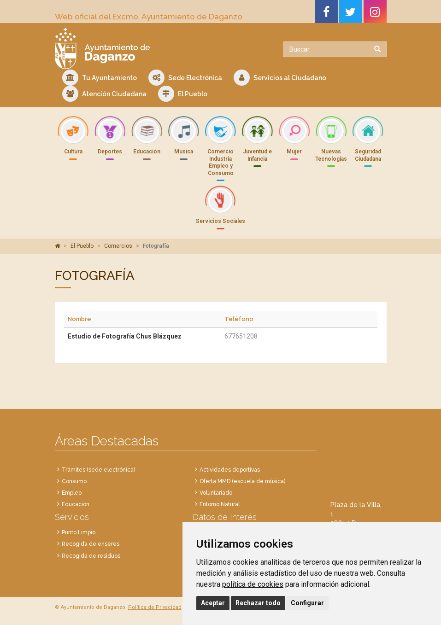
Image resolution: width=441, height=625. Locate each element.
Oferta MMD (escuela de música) (242, 481)
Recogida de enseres (90, 544)
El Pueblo (182, 94)
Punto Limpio (78, 532)
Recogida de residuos (91, 556)
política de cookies (252, 584)
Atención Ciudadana (104, 94)
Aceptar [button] (213, 603)
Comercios (118, 246)
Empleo (72, 493)
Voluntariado (216, 493)
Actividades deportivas (230, 470)
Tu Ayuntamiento (99, 78)
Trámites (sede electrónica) (98, 470)
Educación (75, 504)
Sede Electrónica (185, 78)
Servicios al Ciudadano (280, 78)
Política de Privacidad (155, 607)
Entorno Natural (220, 504)
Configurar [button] (307, 603)
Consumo (74, 481)
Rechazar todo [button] (258, 603)
